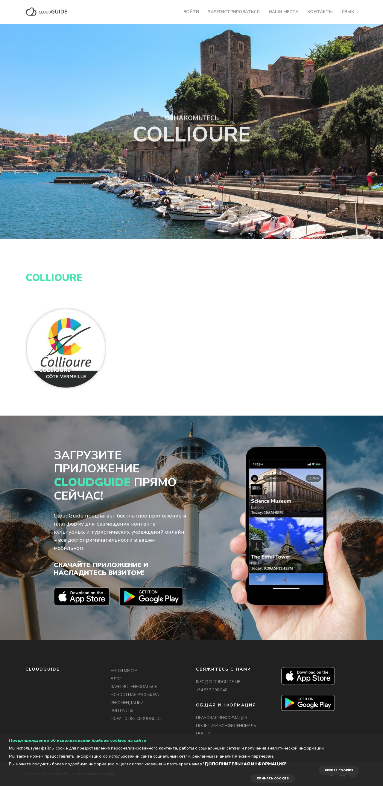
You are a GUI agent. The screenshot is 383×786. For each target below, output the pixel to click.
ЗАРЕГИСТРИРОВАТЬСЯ (234, 12)
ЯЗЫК (348, 12)
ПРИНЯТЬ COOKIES (273, 778)
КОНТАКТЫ (320, 12)
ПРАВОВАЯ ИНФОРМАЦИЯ (221, 718)
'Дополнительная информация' (244, 764)
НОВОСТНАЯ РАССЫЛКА (135, 695)
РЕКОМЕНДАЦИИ (127, 703)
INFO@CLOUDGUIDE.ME (218, 682)
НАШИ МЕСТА (283, 12)
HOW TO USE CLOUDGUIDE (136, 718)
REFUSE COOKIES (339, 770)
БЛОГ (116, 679)
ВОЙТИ (191, 12)
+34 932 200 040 (211, 690)
